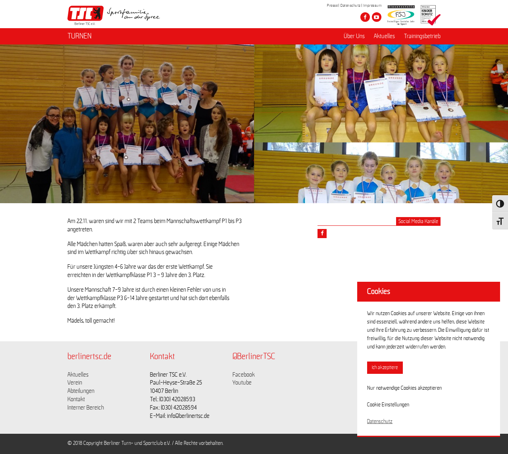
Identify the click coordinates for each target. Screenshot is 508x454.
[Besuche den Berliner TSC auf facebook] (365, 17)
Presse (332, 6)
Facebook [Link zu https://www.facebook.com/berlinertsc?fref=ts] (244, 374)
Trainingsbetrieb (422, 36)
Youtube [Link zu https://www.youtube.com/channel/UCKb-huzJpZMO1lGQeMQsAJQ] (242, 382)
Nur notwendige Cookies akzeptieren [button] (404, 388)
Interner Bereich (85, 407)
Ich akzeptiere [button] (385, 367)
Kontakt (76, 399)
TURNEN (79, 36)
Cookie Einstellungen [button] (388, 405)
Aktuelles (384, 36)
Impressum (373, 6)
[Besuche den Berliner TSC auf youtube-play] (376, 17)
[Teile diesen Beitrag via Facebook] (322, 233)
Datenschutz (351, 6)
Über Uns (354, 36)
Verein (74, 382)
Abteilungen (80, 391)
